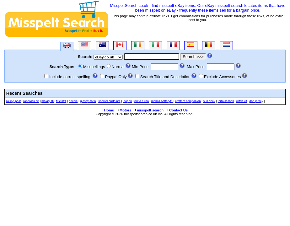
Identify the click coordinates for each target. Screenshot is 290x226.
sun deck (209, 101)
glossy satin (88, 101)
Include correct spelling (69, 76)
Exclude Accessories (222, 76)
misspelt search (149, 110)
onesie (73, 101)
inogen (127, 101)
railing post (13, 101)
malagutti (47, 101)
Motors (124, 110)
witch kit (241, 101)
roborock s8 (31, 101)
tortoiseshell (226, 101)
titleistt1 (61, 101)
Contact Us (177, 110)
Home (107, 110)
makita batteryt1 (162, 101)
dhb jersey (256, 101)
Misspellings (94, 66)
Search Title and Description (165, 76)
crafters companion (188, 101)
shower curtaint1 (109, 101)
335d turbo (141, 101)
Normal (118, 66)
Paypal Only (116, 76)
